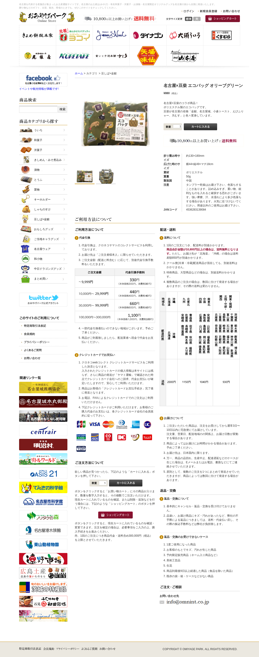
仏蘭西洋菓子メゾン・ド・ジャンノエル (111, 35)
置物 (37, 189)
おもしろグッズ (43, 229)
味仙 (148, 56)
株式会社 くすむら (221, 35)
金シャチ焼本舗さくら (111, 56)
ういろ (38, 130)
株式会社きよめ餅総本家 (37, 35)
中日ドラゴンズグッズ (48, 268)
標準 (188, 19)
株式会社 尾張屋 (37, 56)
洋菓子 (38, 150)
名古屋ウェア (42, 249)
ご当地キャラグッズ (46, 239)
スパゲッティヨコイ (74, 35)
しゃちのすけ (42, 209)
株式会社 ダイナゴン (148, 35)
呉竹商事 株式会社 (74, 56)
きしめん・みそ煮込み (48, 160)
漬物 (37, 169)
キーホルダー (42, 199)
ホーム (79, 73)
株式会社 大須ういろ (185, 35)
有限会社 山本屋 (185, 56)
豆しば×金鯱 (41, 219)
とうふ (38, 179)
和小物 (38, 258)
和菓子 (38, 140)
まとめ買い (41, 278)
